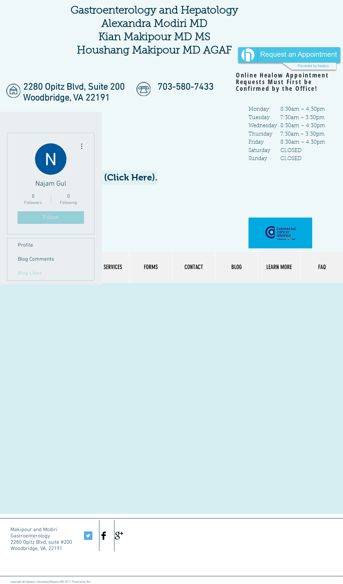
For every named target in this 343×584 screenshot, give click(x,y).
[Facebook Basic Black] (103, 535)
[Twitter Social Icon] (88, 535)
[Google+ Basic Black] (119, 535)
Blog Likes (30, 273)
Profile (25, 245)
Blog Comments (36, 259)
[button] (279, 267)
